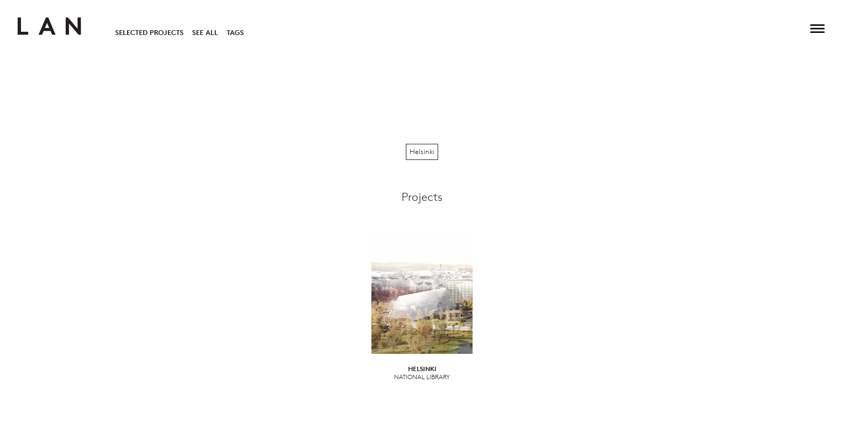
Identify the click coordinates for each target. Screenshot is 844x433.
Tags (235, 32)
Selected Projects (149, 32)
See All (205, 32)
